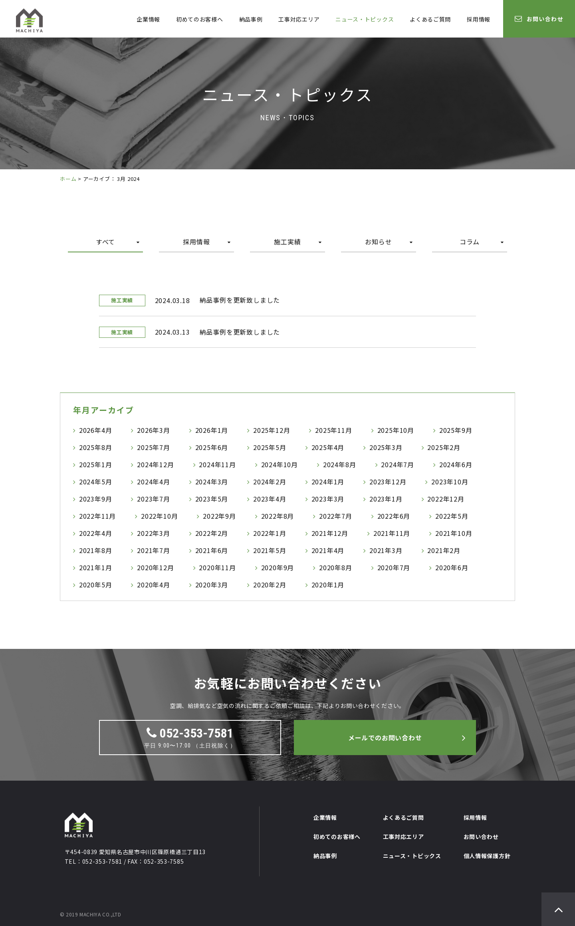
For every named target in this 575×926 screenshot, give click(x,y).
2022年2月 (211, 533)
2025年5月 (269, 447)
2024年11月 (217, 464)
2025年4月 (328, 447)
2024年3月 (211, 481)
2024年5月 (95, 481)
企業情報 (148, 19)
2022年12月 (445, 499)
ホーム (68, 178)
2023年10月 (449, 481)
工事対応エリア (298, 19)
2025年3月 (385, 447)
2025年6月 (211, 447)
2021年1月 (95, 567)
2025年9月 (455, 430)
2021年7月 (153, 550)
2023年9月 (95, 499)
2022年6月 (393, 516)
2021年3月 (385, 550)
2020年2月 (269, 584)
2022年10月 (159, 516)
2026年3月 (153, 430)
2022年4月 (95, 533)
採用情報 (478, 19)
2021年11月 (391, 533)
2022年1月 (269, 533)
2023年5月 (211, 499)
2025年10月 (395, 430)
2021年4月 (328, 550)
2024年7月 (397, 464)
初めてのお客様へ (199, 19)
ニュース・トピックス (364, 19)
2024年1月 (328, 481)
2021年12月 (329, 533)
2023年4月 (269, 499)
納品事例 (251, 19)
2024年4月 (153, 481)
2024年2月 (269, 481)
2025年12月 (271, 430)
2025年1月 (95, 464)
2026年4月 (95, 430)
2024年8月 (339, 464)
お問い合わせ (539, 19)
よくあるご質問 (430, 19)
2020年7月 (393, 567)
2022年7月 (335, 516)
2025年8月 (95, 447)
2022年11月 (97, 516)
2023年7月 (153, 499)
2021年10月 (453, 533)
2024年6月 (455, 464)
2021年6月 (211, 550)
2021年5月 (269, 550)
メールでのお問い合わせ (385, 737)
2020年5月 (95, 584)
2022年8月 (277, 516)
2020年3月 (211, 584)
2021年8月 (95, 550)
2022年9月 (219, 516)
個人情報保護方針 (487, 856)
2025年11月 (333, 430)
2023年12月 (387, 481)
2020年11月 (217, 567)
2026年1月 (211, 430)
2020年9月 (277, 567)
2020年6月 (451, 567)
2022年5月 (451, 516)
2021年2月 (443, 550)
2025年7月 (153, 447)
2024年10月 (279, 464)
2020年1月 (328, 584)
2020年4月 (153, 584)
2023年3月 (328, 499)
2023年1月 (385, 499)
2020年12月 (155, 567)
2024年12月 (155, 464)
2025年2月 (443, 447)
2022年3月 (153, 533)
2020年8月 (335, 567)
